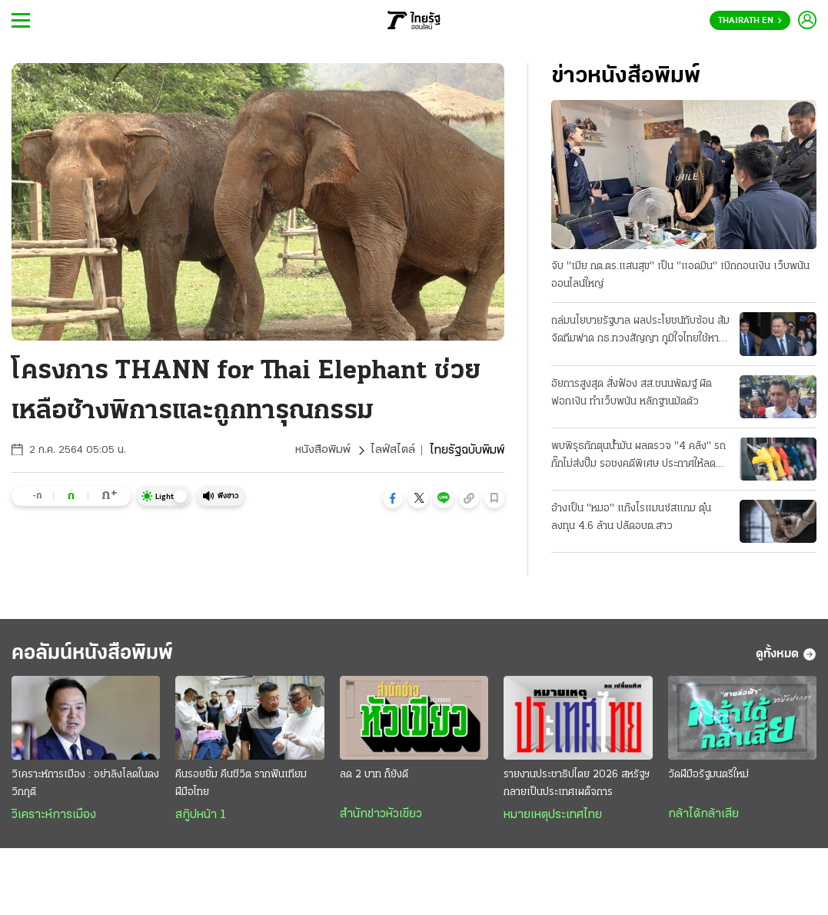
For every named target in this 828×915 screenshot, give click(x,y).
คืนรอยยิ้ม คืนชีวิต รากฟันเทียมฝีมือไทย (241, 787)
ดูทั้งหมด (786, 657)
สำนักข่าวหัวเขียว (381, 818)
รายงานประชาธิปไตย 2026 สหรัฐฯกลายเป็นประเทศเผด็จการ (577, 787)
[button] (393, 498)
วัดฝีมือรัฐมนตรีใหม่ (708, 778)
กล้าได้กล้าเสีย (703, 818)
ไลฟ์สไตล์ (393, 450)
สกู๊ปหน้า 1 (200, 819)
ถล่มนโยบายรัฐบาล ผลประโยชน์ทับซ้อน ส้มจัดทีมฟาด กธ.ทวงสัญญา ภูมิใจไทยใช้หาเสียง (640, 332)
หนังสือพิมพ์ (322, 450)
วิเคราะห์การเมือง (54, 819)
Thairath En (750, 20)
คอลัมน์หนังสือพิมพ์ (102, 656)
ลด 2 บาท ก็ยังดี (374, 778)
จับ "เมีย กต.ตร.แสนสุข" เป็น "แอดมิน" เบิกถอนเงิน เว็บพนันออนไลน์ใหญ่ (680, 276)
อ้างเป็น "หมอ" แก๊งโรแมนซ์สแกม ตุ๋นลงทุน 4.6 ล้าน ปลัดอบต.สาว (631, 518)
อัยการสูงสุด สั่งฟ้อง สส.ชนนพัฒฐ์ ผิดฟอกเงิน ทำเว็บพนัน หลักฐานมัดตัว (631, 393)
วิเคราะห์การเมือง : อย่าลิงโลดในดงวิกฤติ (85, 787)
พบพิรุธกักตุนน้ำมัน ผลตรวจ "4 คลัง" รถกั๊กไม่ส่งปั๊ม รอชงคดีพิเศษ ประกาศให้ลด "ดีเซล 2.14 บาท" (638, 457)
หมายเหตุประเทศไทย (553, 819)
